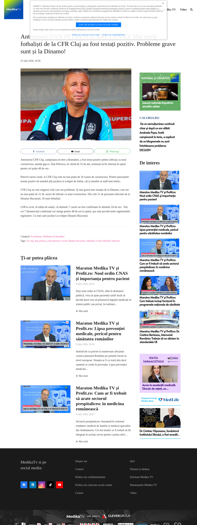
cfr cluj (29, 240)
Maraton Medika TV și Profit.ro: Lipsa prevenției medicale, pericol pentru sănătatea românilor (159, 229)
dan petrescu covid (57, 240)
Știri (132, 461)
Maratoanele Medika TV (143, 484)
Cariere (79, 492)
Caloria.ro (149, 118)
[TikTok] (50, 484)
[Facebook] (24, 484)
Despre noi (81, 461)
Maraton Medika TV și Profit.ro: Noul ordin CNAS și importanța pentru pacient (103, 273)
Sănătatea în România (53, 236)
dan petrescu (41, 240)
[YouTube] (59, 484)
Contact (79, 469)
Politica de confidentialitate (90, 477)
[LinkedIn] (32, 484)
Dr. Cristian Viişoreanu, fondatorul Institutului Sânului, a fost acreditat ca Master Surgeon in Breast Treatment (160, 432)
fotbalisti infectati (111, 240)
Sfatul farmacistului (153, 359)
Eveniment (36, 236)
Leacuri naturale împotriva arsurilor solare (157, 104)
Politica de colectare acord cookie (93, 484)
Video (133, 492)
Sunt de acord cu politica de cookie (98, 25)
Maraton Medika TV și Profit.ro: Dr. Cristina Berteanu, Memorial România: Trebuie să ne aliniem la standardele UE (159, 337)
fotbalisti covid (93, 240)
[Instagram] (41, 484)
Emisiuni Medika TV (141, 477)
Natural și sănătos (139, 469)
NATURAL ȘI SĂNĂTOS (155, 78)
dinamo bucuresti (76, 240)
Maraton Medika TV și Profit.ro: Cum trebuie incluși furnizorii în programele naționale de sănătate (160, 301)
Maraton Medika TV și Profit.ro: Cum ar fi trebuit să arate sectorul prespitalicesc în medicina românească (101, 398)
